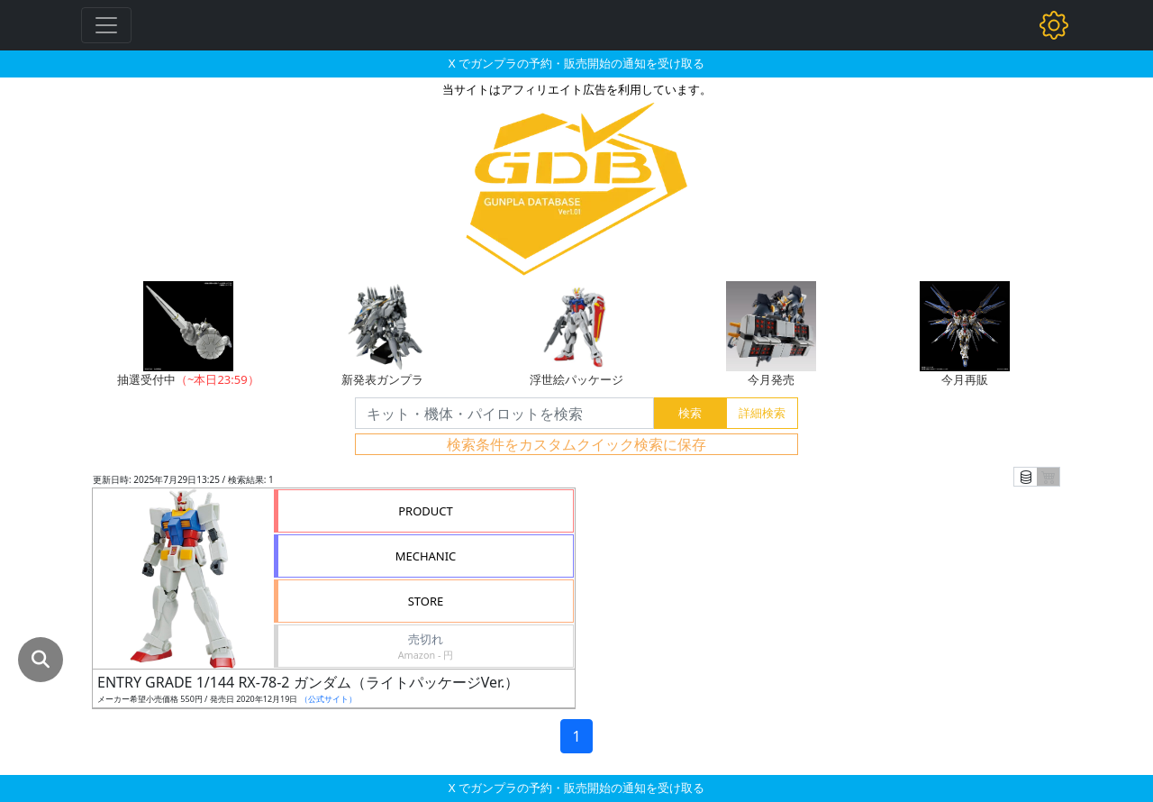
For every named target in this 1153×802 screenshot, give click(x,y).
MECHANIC (426, 556)
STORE (426, 601)
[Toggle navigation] (106, 25)
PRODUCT (425, 511)
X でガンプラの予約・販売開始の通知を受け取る (576, 63)
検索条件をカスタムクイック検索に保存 (576, 444)
